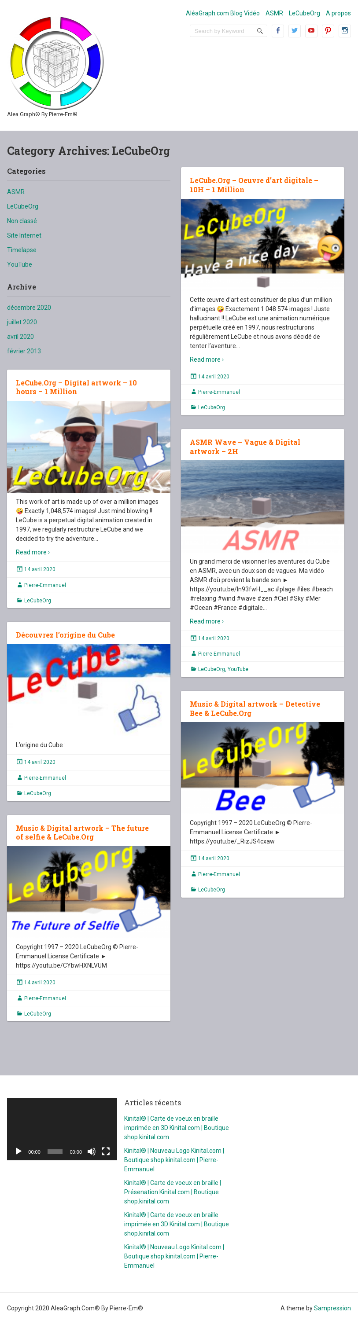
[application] (62, 1129)
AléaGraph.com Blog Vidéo (223, 13)
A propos (338, 13)
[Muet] (91, 1151)
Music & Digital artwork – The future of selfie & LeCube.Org (82, 832)
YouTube (19, 264)
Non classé (22, 220)
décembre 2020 (29, 307)
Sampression (332, 1308)
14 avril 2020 (213, 377)
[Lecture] (18, 1151)
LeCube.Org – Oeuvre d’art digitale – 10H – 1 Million (254, 185)
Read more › (207, 359)
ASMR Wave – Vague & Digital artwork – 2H (245, 446)
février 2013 (24, 351)
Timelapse (22, 249)
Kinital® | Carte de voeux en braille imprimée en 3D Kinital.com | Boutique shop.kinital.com (176, 1128)
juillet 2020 (22, 322)
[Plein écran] (105, 1151)
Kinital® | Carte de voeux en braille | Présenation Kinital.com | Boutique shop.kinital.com (172, 1192)
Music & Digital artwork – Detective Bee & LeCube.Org (255, 708)
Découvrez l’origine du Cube (65, 634)
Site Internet (24, 235)
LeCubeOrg (304, 13)
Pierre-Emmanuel (219, 392)
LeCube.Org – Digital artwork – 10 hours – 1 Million (76, 387)
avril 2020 (20, 336)
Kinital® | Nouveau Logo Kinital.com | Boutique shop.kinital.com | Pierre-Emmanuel (174, 1160)
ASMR (274, 13)
